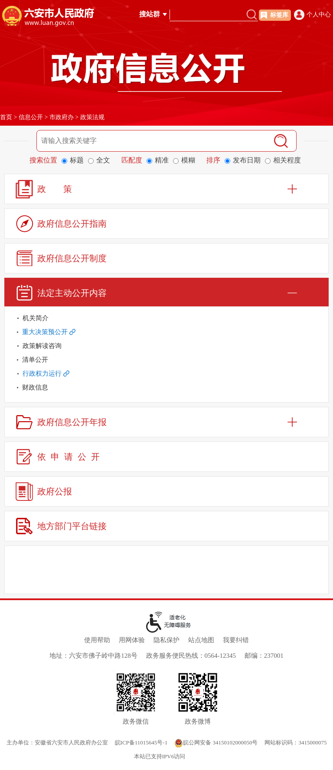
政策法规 (92, 117)
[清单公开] (166, 360)
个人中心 (319, 14)
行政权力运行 (46, 373)
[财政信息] (166, 387)
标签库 (279, 15)
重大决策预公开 (48, 331)
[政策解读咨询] (166, 346)
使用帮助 (97, 640)
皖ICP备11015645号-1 (141, 742)
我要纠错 (236, 640)
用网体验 (132, 640)
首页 (6, 117)
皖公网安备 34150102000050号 (216, 742)
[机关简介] (166, 318)
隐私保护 (166, 640)
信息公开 (31, 117)
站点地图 (201, 640)
